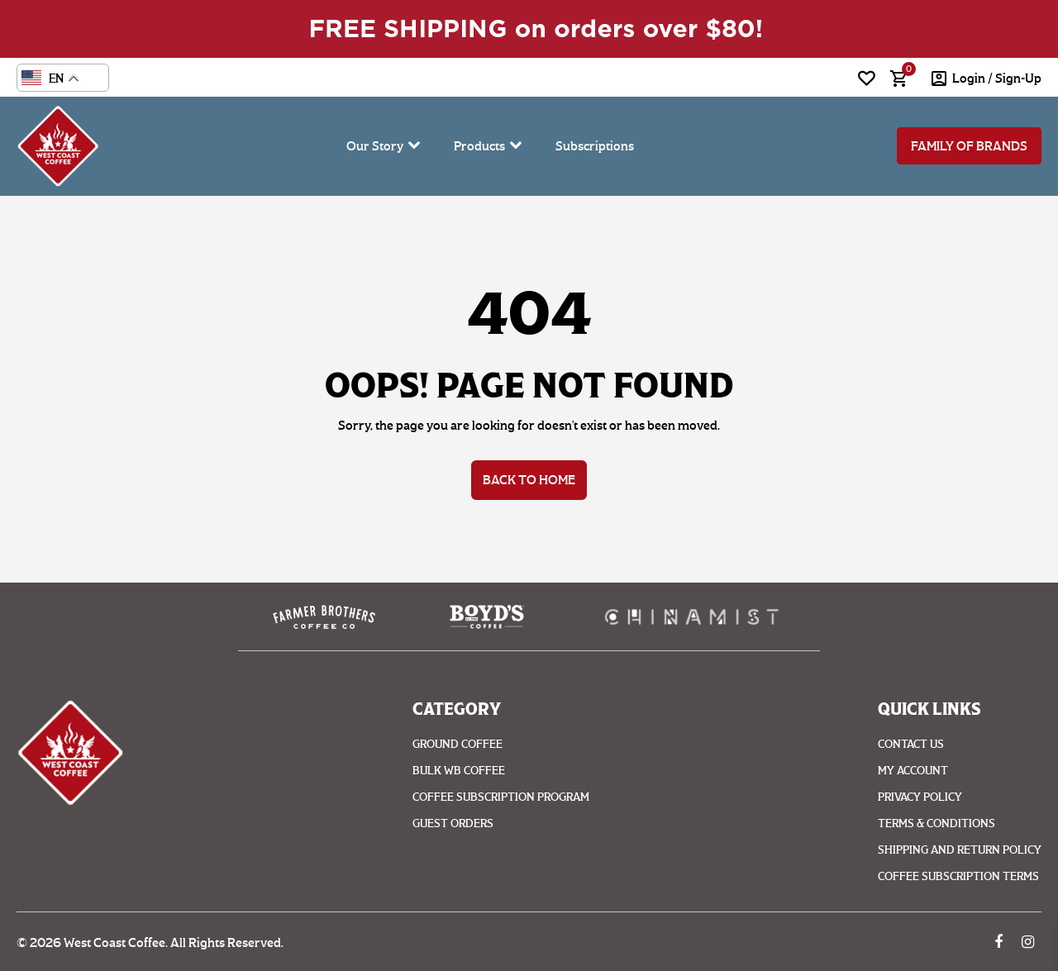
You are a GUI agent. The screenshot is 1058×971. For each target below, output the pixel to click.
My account (913, 770)
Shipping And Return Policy (959, 850)
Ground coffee (457, 744)
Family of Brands (969, 146)
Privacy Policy (920, 797)
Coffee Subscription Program (500, 797)
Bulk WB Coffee (458, 770)
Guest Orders (452, 823)
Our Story (374, 146)
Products (479, 146)
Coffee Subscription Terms (958, 876)
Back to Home (529, 480)
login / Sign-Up (996, 78)
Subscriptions (594, 146)
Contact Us (911, 744)
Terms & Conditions (936, 823)
